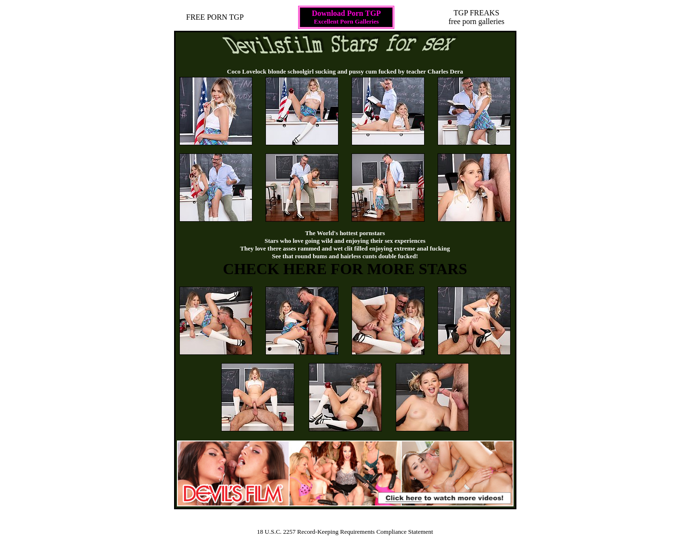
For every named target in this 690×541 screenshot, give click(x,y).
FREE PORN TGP (215, 17)
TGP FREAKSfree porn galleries (476, 17)
